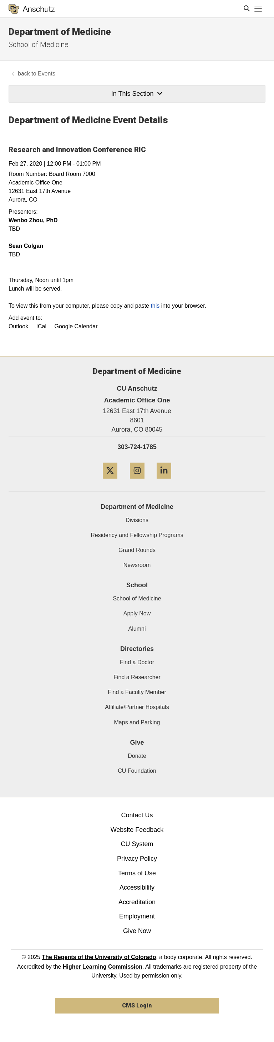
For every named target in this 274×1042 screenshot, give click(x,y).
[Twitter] (110, 481)
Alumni (137, 629)
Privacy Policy (137, 858)
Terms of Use (137, 873)
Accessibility (137, 887)
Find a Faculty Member (137, 692)
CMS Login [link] (137, 1005)
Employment (137, 916)
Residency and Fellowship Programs (137, 535)
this (155, 306)
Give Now (137, 930)
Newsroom (137, 565)
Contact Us (137, 815)
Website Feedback (137, 829)
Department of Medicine (60, 31)
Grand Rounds (137, 550)
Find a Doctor (137, 662)
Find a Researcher (137, 677)
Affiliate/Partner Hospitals (137, 707)
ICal (41, 326)
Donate (137, 756)
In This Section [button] (137, 93)
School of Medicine (38, 44)
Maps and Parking (137, 722)
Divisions (137, 520)
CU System (137, 844)
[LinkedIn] (164, 481)
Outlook (18, 326)
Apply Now (137, 613)
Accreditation (137, 902)
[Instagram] (137, 481)
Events (46, 74)
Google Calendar (76, 326)
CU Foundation (137, 771)
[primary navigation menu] (258, 9)
